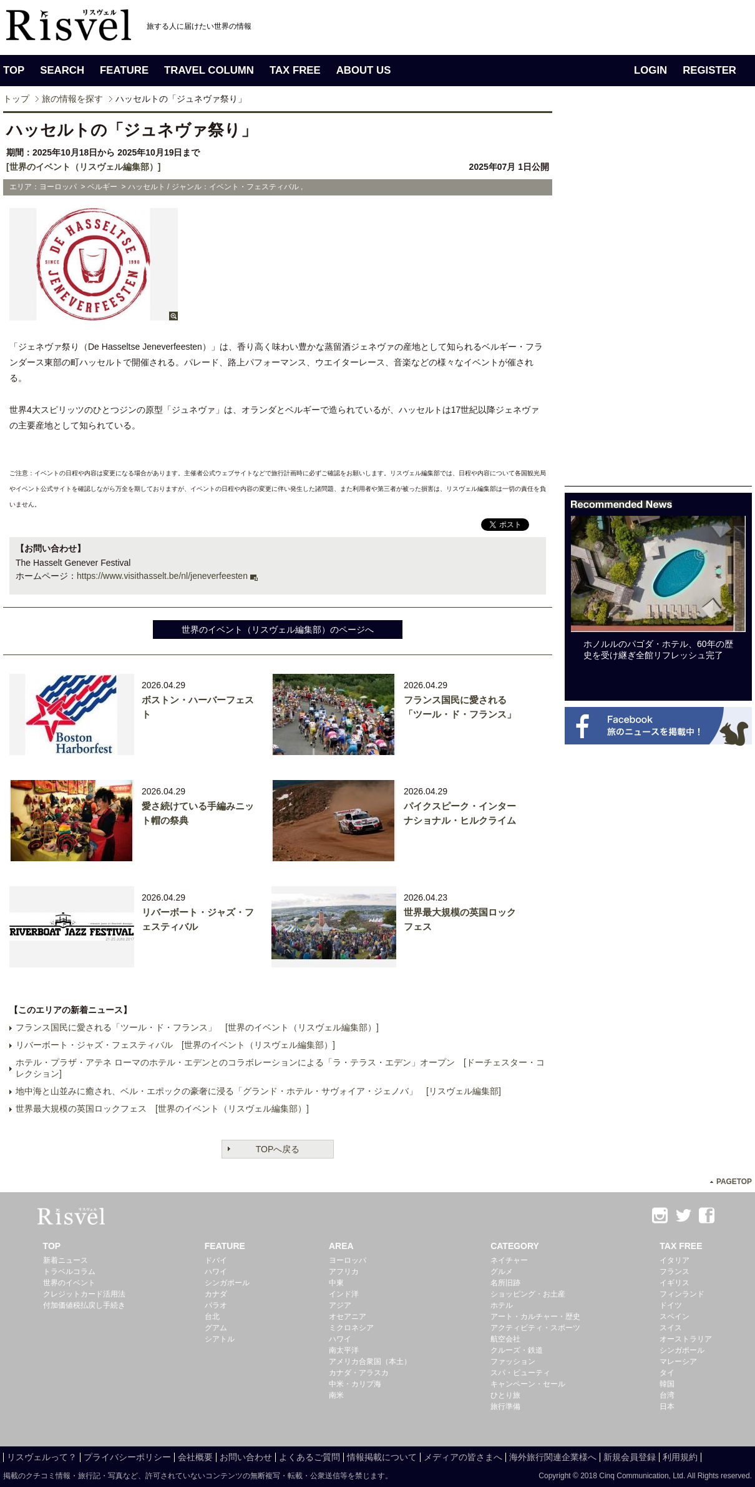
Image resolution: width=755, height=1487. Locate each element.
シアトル (220, 1339)
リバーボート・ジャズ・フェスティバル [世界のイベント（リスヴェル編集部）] (175, 1045)
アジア (340, 1305)
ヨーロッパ (347, 1260)
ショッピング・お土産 (527, 1294)
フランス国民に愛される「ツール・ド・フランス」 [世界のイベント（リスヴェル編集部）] (197, 1027)
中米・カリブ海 (355, 1384)
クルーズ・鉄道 (516, 1350)
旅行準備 (505, 1406)
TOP (13, 70)
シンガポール (227, 1282)
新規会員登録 (629, 1457)
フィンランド (682, 1294)
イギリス (674, 1282)
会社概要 (195, 1457)
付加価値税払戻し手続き (84, 1305)
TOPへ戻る (278, 1149)
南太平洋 (344, 1350)
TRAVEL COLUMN (209, 70)
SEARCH (62, 70)
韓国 (667, 1384)
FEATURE (124, 70)
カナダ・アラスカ (359, 1372)
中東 (336, 1282)
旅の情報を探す (72, 99)
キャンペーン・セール (527, 1384)
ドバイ (216, 1260)
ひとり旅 (505, 1395)
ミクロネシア (351, 1327)
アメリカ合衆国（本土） (370, 1361)
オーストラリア (686, 1339)
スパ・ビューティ (520, 1372)
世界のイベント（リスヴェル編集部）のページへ (278, 630)
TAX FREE (295, 70)
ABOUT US (363, 70)
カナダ (216, 1294)
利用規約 (680, 1457)
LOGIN (650, 70)
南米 (336, 1395)
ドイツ (671, 1305)
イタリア (674, 1260)
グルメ (501, 1271)
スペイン (674, 1316)
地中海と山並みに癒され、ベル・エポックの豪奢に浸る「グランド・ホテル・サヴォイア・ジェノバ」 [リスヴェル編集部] (258, 1091)
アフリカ (344, 1271)
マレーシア (678, 1361)
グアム (216, 1327)
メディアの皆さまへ (463, 1457)
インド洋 (344, 1294)
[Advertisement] (658, 298)
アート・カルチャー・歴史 (535, 1316)
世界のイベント (69, 1282)
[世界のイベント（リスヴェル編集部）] (83, 167)
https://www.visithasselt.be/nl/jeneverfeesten (162, 576)
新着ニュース (65, 1260)
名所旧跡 (505, 1282)
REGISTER (709, 70)
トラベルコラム (69, 1271)
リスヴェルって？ (42, 1457)
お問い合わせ (246, 1457)
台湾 (667, 1395)
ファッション (512, 1361)
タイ (667, 1372)
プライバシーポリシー (127, 1457)
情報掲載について (382, 1457)
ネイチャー (509, 1260)
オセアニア (347, 1316)
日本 (667, 1406)
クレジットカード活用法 (84, 1294)
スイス (671, 1327)
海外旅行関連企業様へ (553, 1457)
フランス (674, 1271)
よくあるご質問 (309, 1457)
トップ (16, 99)
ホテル (501, 1305)
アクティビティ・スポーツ (535, 1327)
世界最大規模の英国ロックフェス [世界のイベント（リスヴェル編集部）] (162, 1109)
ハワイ (216, 1271)
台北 (212, 1316)
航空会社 (505, 1339)
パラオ (216, 1305)
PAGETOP (734, 1181)
